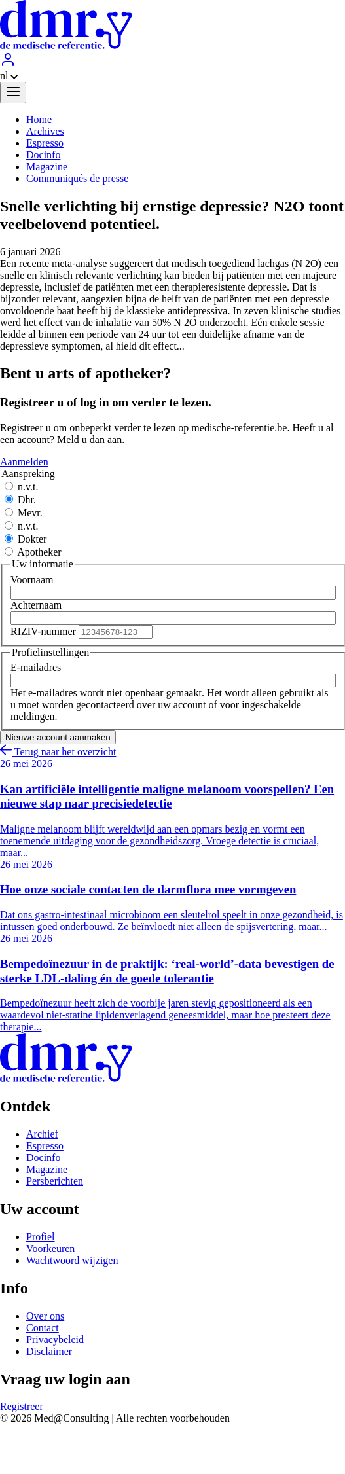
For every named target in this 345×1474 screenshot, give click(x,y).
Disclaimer (49, 1351)
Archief (42, 1134)
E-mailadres (35, 667)
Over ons (45, 1315)
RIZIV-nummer (43, 631)
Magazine (46, 1169)
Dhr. (27, 499)
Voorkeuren (50, 1248)
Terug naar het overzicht (58, 751)
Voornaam (31, 579)
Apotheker (39, 552)
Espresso (45, 1145)
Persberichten (54, 1181)
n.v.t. (28, 486)
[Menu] (13, 92)
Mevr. (30, 512)
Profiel (40, 1236)
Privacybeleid (55, 1339)
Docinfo (43, 1157)
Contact (42, 1327)
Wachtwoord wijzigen (72, 1260)
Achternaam (36, 605)
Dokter (32, 539)
